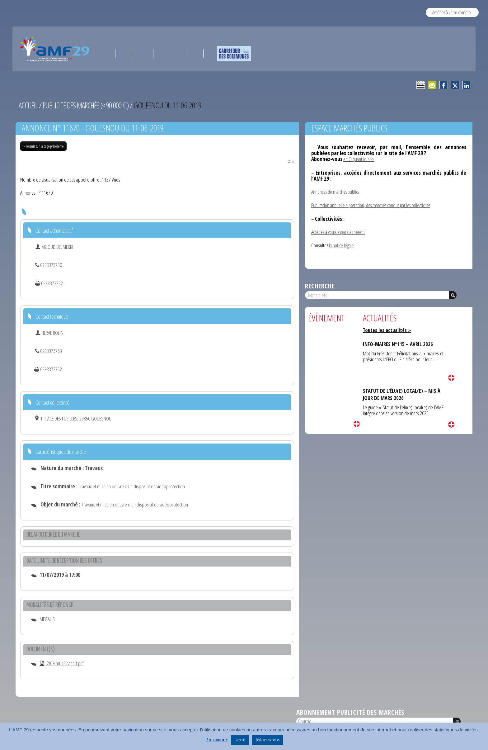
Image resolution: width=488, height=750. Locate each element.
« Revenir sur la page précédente (43, 146)
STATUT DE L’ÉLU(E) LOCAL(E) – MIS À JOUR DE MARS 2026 (401, 393)
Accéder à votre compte (451, 12)
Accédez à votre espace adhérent (340, 231)
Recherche (320, 284)
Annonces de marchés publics (337, 191)
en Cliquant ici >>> (359, 159)
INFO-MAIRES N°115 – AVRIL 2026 (400, 342)
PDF (287, 161)
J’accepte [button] (240, 740)
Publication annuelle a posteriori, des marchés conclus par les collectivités (376, 204)
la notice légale (342, 244)
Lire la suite (357, 423)
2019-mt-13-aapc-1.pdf (64, 663)
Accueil (28, 105)
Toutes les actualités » (388, 328)
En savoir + (217, 739)
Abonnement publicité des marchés (350, 713)
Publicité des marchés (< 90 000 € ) (89, 105)
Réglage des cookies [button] (267, 740)
